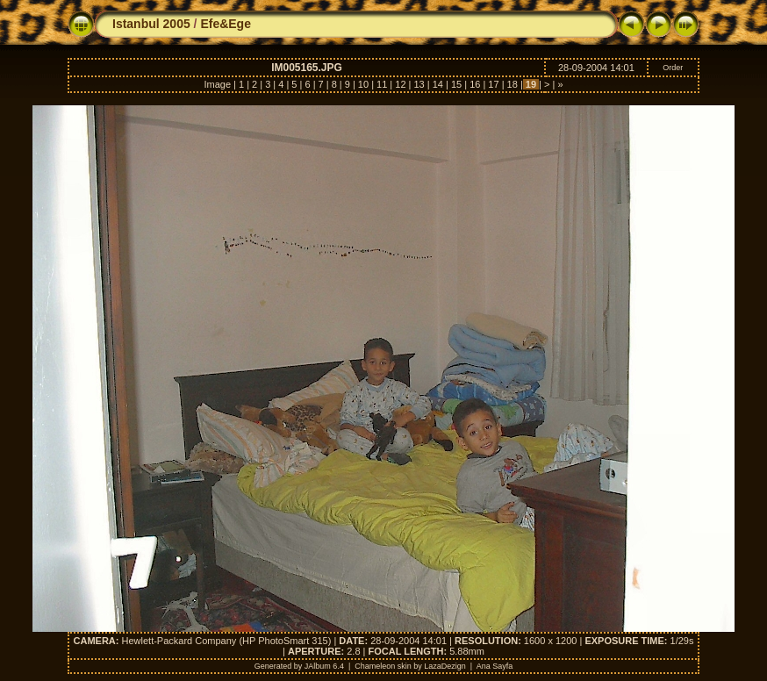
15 (456, 84)
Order (673, 67)
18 (512, 84)
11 (382, 84)
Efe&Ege (225, 24)
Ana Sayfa (495, 666)
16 (475, 84)
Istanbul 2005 (151, 24)
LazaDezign (445, 666)
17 (493, 84)
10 (363, 84)
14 (438, 84)
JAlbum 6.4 (324, 666)
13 (419, 84)
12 (400, 84)
